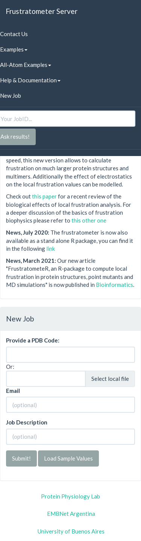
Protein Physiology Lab (70, 496)
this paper (44, 196)
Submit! (21, 458)
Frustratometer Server (41, 11)
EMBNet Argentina (71, 513)
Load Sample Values (68, 458)
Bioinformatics (114, 284)
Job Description (26, 422)
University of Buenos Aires (71, 531)
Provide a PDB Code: (32, 340)
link (50, 248)
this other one (88, 220)
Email (13, 390)
